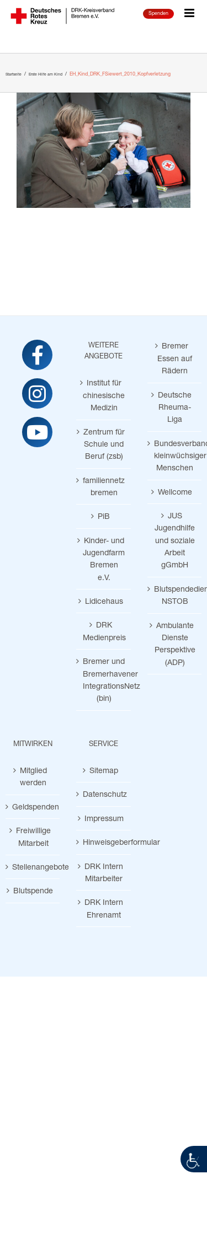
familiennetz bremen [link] (104, 486)
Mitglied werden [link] (33, 776)
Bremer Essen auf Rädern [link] (174, 358)
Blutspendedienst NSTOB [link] (175, 594)
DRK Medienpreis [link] (104, 630)
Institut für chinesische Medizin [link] (104, 395)
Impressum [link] (104, 818)
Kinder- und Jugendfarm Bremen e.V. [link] (104, 558)
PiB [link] (104, 516)
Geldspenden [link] (33, 806)
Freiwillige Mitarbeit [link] (33, 836)
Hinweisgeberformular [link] (104, 841)
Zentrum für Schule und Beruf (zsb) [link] (104, 444)
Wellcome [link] (175, 491)
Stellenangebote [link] (33, 866)
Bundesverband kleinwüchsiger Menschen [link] (175, 455)
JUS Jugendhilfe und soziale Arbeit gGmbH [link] (175, 540)
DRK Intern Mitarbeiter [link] (103, 872)
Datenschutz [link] (104, 793)
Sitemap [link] (103, 770)
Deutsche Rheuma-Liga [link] (175, 407)
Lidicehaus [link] (104, 600)
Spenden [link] (158, 13)
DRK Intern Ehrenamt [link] (103, 908)
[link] (194, 1159)
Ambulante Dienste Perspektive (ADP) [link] (175, 643)
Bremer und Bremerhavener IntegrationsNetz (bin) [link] (104, 679)
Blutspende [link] (33, 890)
